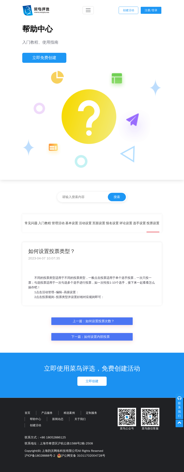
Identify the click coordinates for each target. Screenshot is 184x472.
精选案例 (69, 413)
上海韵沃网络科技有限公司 (60, 451)
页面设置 (98, 223)
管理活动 (58, 223)
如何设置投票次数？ (100, 321)
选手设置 (139, 223)
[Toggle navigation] (88, 10)
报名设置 (112, 223)
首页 (27, 413)
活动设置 (85, 223)
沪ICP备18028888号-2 (40, 455)
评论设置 (125, 223)
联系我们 (179, 410)
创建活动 (128, 10)
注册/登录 (151, 10)
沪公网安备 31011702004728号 (80, 456)
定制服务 (91, 413)
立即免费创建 (44, 57)
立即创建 (92, 381)
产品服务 (47, 413)
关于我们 (80, 419)
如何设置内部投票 (97, 337)
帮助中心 (35, 419)
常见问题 (31, 223)
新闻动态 (57, 419)
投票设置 (153, 223)
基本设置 (71, 223)
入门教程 (44, 223)
